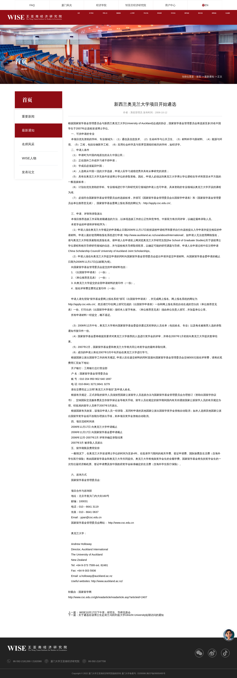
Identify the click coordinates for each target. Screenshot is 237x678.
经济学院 (101, 5)
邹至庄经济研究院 (135, 5)
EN (208, 5)
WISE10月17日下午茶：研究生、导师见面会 (105, 612)
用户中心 (170, 5)
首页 (198, 77)
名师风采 (29, 144)
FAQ (32, 5)
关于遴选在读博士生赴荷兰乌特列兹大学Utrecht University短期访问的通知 (121, 614)
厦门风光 (66, 5)
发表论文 (29, 172)
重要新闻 (29, 116)
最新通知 (209, 77)
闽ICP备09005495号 (155, 673)
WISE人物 (29, 158)
